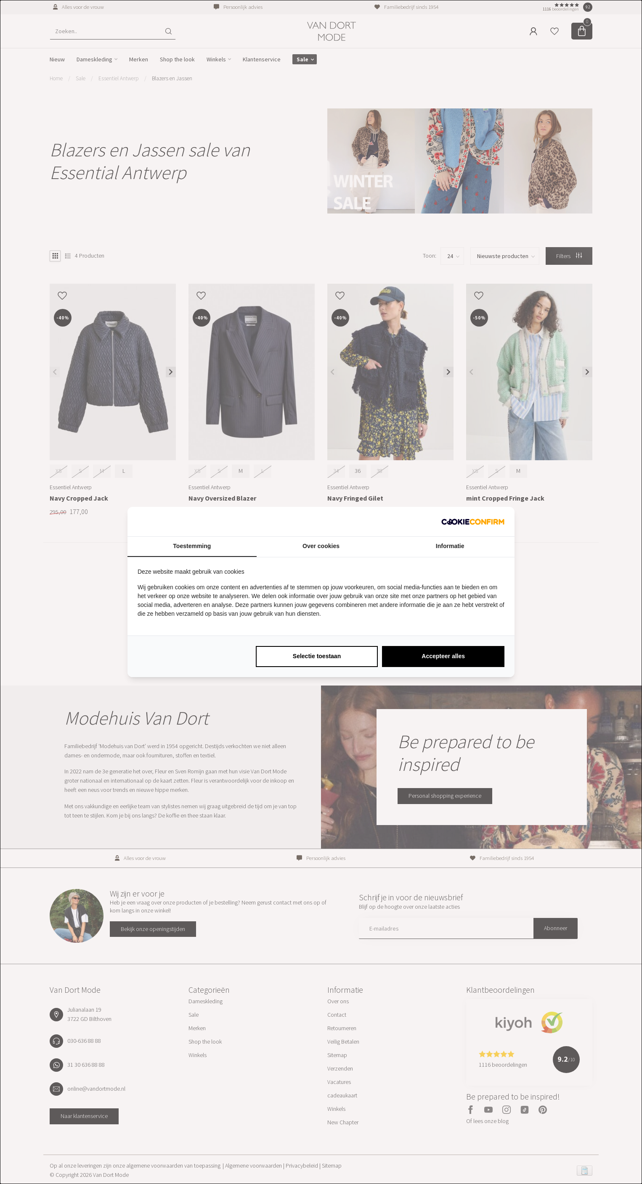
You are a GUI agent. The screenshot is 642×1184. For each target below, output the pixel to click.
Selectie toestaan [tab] (317, 656)
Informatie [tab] (450, 546)
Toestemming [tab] (192, 546)
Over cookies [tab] (321, 546)
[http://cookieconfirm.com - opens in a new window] (472, 521)
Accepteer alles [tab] (443, 656)
